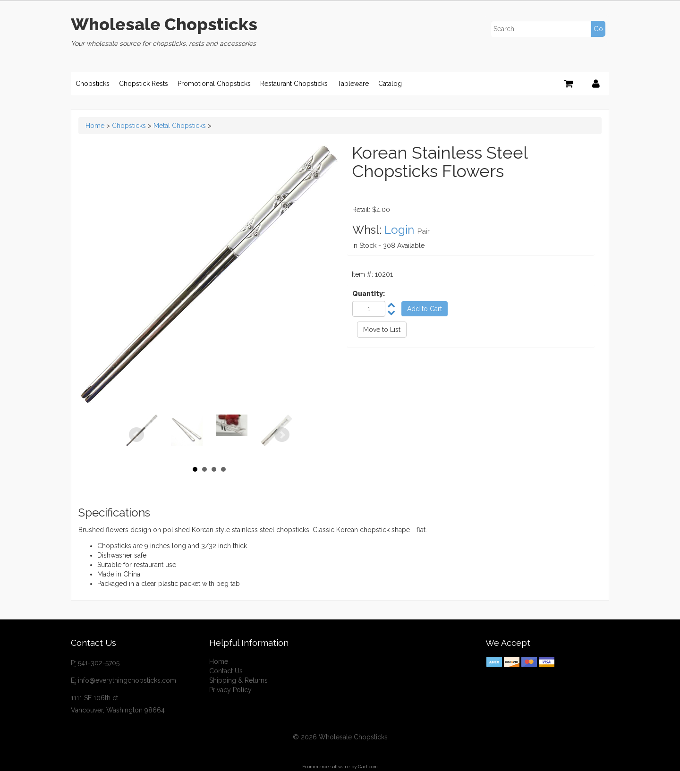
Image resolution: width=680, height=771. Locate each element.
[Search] (547, 29)
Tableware (353, 83)
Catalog (390, 83)
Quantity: (368, 293)
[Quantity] (368, 309)
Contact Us (226, 671)
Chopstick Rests (143, 83)
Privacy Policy (230, 690)
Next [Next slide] (281, 434)
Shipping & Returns (238, 680)
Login (399, 230)
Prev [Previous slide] (136, 434)
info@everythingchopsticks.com (127, 680)
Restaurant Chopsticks (294, 83)
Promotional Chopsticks (214, 83)
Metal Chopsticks (179, 125)
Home (94, 125)
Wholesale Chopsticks (164, 24)
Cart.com (368, 766)
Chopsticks (93, 83)
